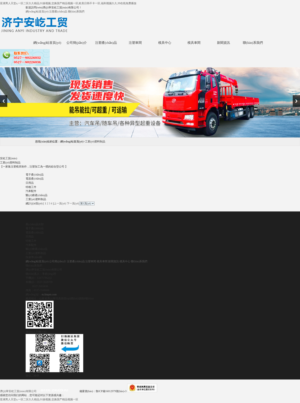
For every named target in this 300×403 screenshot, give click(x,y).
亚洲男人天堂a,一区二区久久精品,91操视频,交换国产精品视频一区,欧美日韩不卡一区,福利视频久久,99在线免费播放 (68, 3)
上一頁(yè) (60, 203)
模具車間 (194, 43)
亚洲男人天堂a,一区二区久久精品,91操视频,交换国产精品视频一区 (39, 399)
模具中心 (164, 43)
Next (296, 101)
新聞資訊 (223, 43)
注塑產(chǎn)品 (58, 11)
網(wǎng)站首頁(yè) (37, 11)
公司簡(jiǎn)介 (76, 43)
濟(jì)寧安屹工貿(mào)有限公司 (18, 391)
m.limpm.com (49, 294)
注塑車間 (135, 43)
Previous (3, 101)
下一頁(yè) (73, 203)
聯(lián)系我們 (76, 11)
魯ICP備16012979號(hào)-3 (111, 391)
